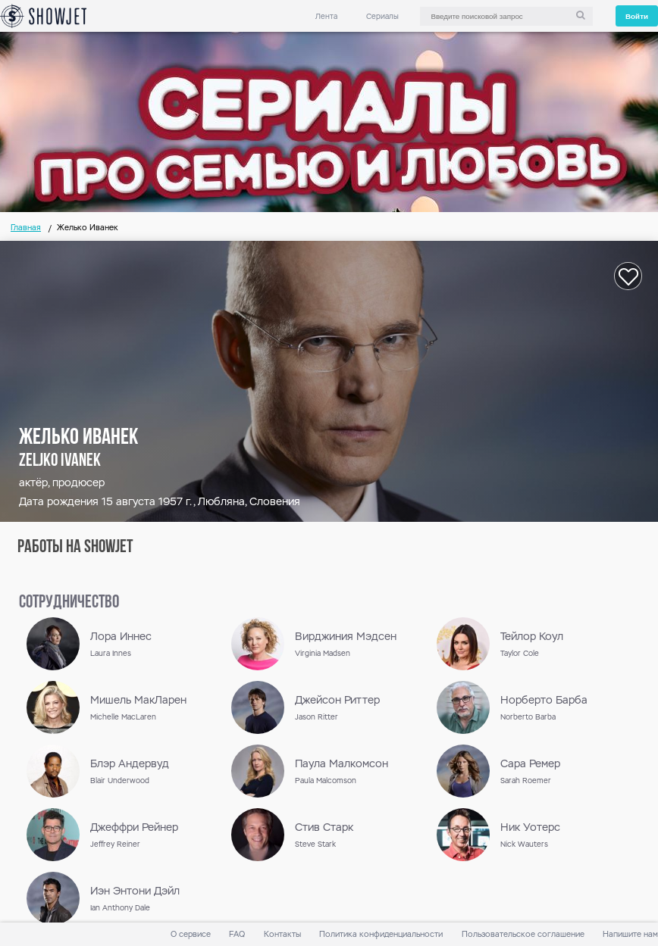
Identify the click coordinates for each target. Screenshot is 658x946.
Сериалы (382, 16)
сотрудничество (69, 603)
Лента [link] (326, 16)
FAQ (237, 934)
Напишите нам (630, 934)
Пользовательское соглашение (523, 934)
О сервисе (191, 934)
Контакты (282, 934)
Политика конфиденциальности (381, 934)
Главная (26, 228)
